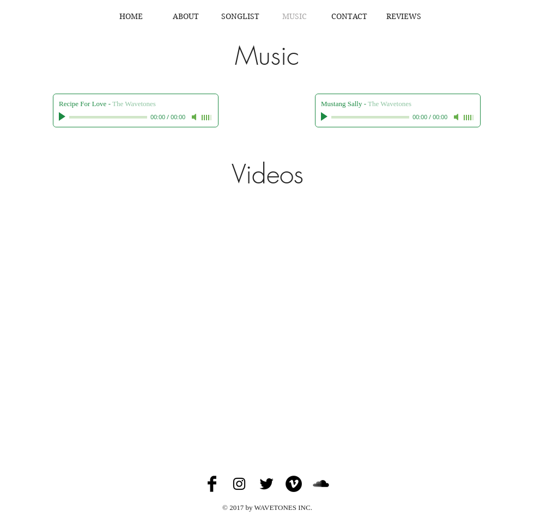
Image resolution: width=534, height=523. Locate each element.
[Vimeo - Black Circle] (294, 484)
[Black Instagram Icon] (239, 484)
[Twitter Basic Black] (266, 484)
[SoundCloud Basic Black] (321, 484)
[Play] (63, 117)
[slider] (207, 117)
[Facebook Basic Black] (212, 484)
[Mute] (195, 117)
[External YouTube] (267, 314)
